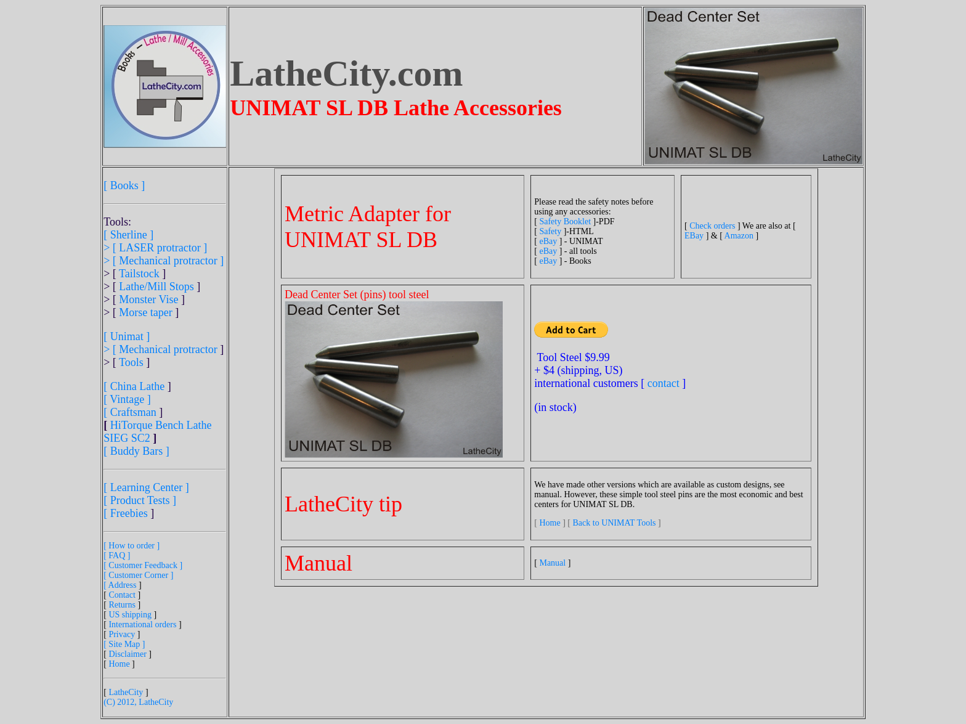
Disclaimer (127, 654)
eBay (548, 241)
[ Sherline (125, 235)
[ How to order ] (132, 545)
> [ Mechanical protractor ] (164, 260)
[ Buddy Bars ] (136, 451)
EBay (694, 235)
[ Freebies (125, 513)
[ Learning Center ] (146, 487)
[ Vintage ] (127, 399)
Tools (131, 362)
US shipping (130, 614)
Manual (552, 562)
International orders (142, 624)
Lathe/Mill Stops (156, 286)
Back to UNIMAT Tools (615, 522)
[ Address (121, 585)
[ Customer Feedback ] (143, 565)
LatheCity (125, 692)
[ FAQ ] (117, 555)
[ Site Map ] (124, 644)
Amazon (738, 235)
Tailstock (139, 273)
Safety (550, 231)
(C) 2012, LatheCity (138, 702)
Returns (122, 604)
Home (118, 664)
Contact (122, 595)
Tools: (117, 222)
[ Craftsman (130, 412)
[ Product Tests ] (140, 500)
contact (663, 383)
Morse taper (145, 312)
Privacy (121, 634)
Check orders (712, 225)
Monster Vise (148, 299)
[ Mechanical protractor (166, 349)
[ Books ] (124, 185)
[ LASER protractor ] (160, 248)
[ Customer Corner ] (138, 575)
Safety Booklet (565, 221)
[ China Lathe (134, 386)
